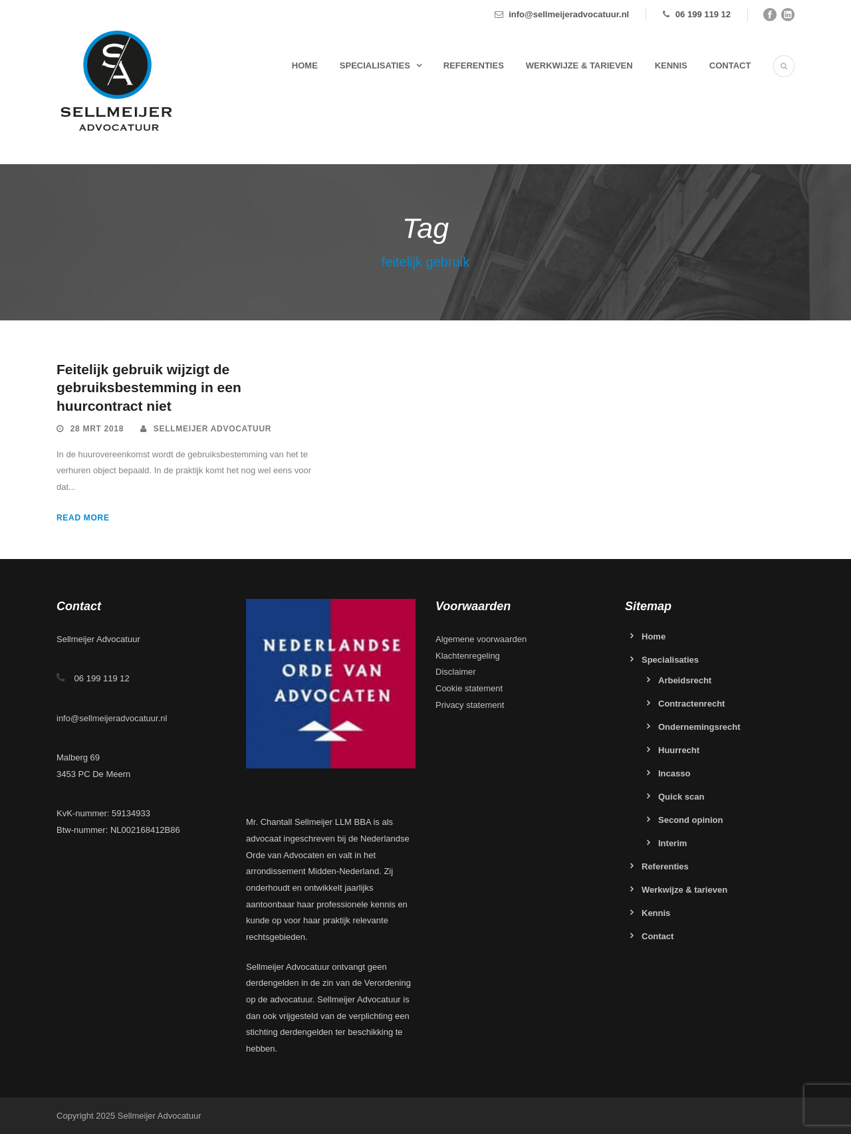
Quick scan (681, 797)
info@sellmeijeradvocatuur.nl (569, 14)
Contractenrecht (691, 704)
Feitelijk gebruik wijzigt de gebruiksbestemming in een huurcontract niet (149, 387)
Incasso (674, 773)
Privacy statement (469, 705)
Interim (672, 843)
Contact (730, 65)
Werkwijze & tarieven (579, 65)
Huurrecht (678, 750)
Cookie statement (469, 688)
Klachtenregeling (467, 656)
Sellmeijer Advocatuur (212, 428)
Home (305, 65)
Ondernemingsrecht (699, 727)
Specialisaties (375, 65)
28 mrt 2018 (97, 428)
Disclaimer (455, 672)
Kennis (671, 65)
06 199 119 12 (703, 14)
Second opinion (690, 820)
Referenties (473, 65)
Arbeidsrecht (684, 680)
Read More (83, 517)
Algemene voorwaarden (481, 639)
